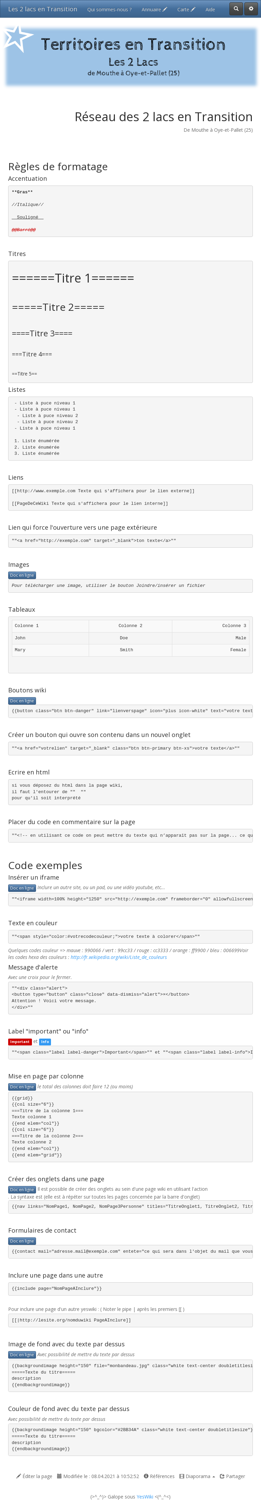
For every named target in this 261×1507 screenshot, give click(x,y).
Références (159, 1476)
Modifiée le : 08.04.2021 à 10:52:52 (98, 1476)
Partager (232, 1476)
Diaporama (197, 1476)
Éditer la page (34, 1476)
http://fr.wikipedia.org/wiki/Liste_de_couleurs (119, 957)
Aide (210, 9)
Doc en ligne (22, 575)
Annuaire (154, 9)
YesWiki (145, 1496)
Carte (186, 9)
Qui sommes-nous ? (109, 9)
